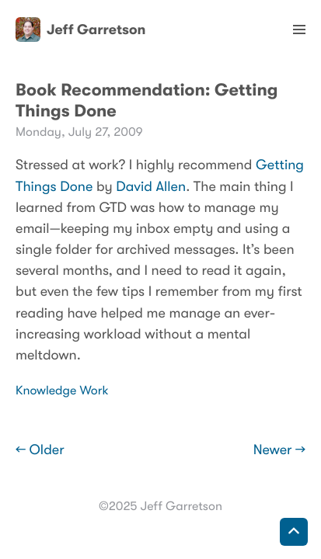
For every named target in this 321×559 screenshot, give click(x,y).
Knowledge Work (62, 391)
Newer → (279, 450)
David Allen (151, 187)
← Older (40, 450)
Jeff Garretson (80, 29)
